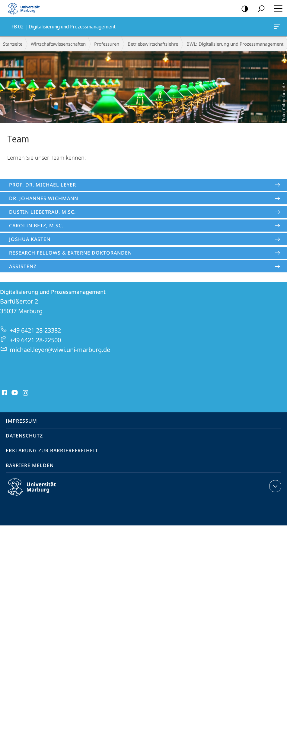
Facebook (4, 393)
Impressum (21, 421)
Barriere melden (30, 465)
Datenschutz (24, 435)
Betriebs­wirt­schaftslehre (153, 44)
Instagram (26, 393)
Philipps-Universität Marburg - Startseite (25, 8)
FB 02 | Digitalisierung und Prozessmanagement (276, 27)
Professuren (106, 44)
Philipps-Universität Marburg (37, 492)
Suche (259, 9)
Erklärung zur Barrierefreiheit (52, 450)
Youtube (14, 393)
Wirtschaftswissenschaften (58, 44)
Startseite (12, 44)
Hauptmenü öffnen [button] (276, 8)
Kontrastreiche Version (243, 9)
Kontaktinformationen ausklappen (274, 486)
